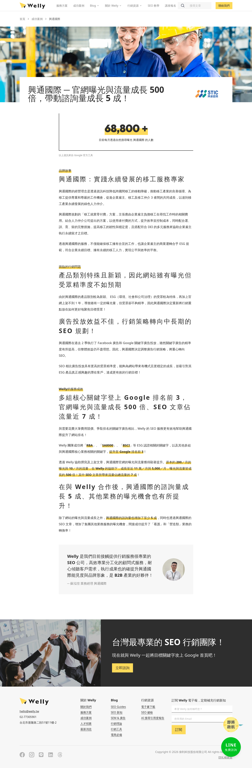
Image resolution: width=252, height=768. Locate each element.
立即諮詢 (122, 667)
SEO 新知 (116, 712)
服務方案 (62, 6)
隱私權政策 (225, 757)
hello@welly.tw (29, 711)
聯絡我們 (224, 6)
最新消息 (86, 729)
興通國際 (54, 19)
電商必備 (116, 735)
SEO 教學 (153, 6)
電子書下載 (148, 707)
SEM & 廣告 (118, 718)
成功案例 (78, 6)
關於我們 (86, 707)
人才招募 (86, 723)
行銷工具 (116, 729)
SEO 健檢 (147, 712)
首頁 (22, 19)
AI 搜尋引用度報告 (152, 718)
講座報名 (170, 6)
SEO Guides (118, 707)
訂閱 (178, 729)
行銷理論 (116, 723)
